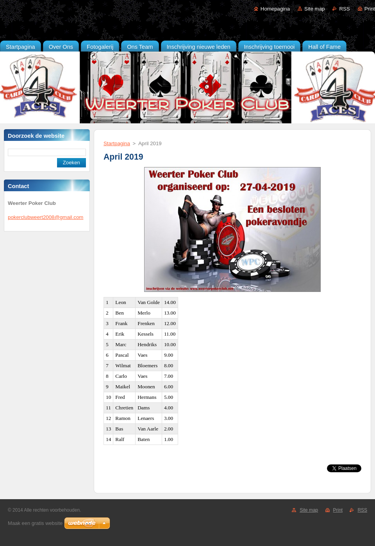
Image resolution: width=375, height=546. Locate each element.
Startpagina (117, 143)
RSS (344, 9)
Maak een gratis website (35, 523)
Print (369, 9)
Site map (314, 9)
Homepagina (275, 9)
